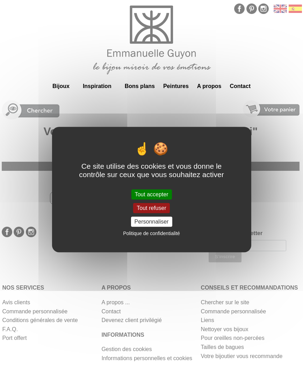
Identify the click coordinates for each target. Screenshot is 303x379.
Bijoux (61, 86)
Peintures (176, 86)
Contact (240, 86)
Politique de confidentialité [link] (151, 233)
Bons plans (140, 86)
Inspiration (97, 86)
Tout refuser (151, 208)
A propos (209, 86)
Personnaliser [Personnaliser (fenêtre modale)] (152, 222)
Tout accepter (151, 194)
